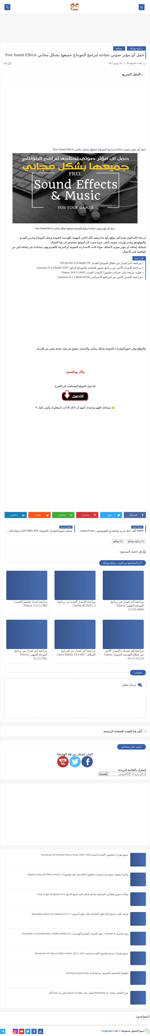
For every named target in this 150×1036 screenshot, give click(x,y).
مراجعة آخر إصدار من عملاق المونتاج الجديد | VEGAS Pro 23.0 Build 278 (100, 263)
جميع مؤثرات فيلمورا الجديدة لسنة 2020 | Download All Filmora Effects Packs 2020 (84, 854)
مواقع (119, 48)
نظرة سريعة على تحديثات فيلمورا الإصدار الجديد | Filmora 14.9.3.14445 (101, 272)
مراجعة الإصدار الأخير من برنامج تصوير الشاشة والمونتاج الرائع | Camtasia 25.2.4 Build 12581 (88, 267)
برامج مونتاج (136, 48)
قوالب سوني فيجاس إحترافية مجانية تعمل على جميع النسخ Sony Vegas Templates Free (82, 894)
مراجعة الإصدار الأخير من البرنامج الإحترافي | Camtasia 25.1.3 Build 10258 (99, 277)
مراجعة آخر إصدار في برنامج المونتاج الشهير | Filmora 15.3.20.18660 (127, 605)
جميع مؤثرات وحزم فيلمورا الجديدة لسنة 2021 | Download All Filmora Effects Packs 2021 (81, 953)
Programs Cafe (110, 1030)
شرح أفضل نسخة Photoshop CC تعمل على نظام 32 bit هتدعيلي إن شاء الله (88, 992)
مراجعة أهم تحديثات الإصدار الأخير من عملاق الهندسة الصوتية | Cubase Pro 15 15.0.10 (124, 654)
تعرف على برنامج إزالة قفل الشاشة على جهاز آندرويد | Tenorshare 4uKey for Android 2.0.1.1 (79, 913)
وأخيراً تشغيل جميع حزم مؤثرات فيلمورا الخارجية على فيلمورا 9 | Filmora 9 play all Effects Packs (77, 874)
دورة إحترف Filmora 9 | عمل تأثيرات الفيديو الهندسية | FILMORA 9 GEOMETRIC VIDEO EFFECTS (75, 933)
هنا (135, 731)
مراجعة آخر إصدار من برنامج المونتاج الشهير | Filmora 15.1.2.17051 (30, 654)
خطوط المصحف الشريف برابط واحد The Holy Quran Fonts (97, 973)
